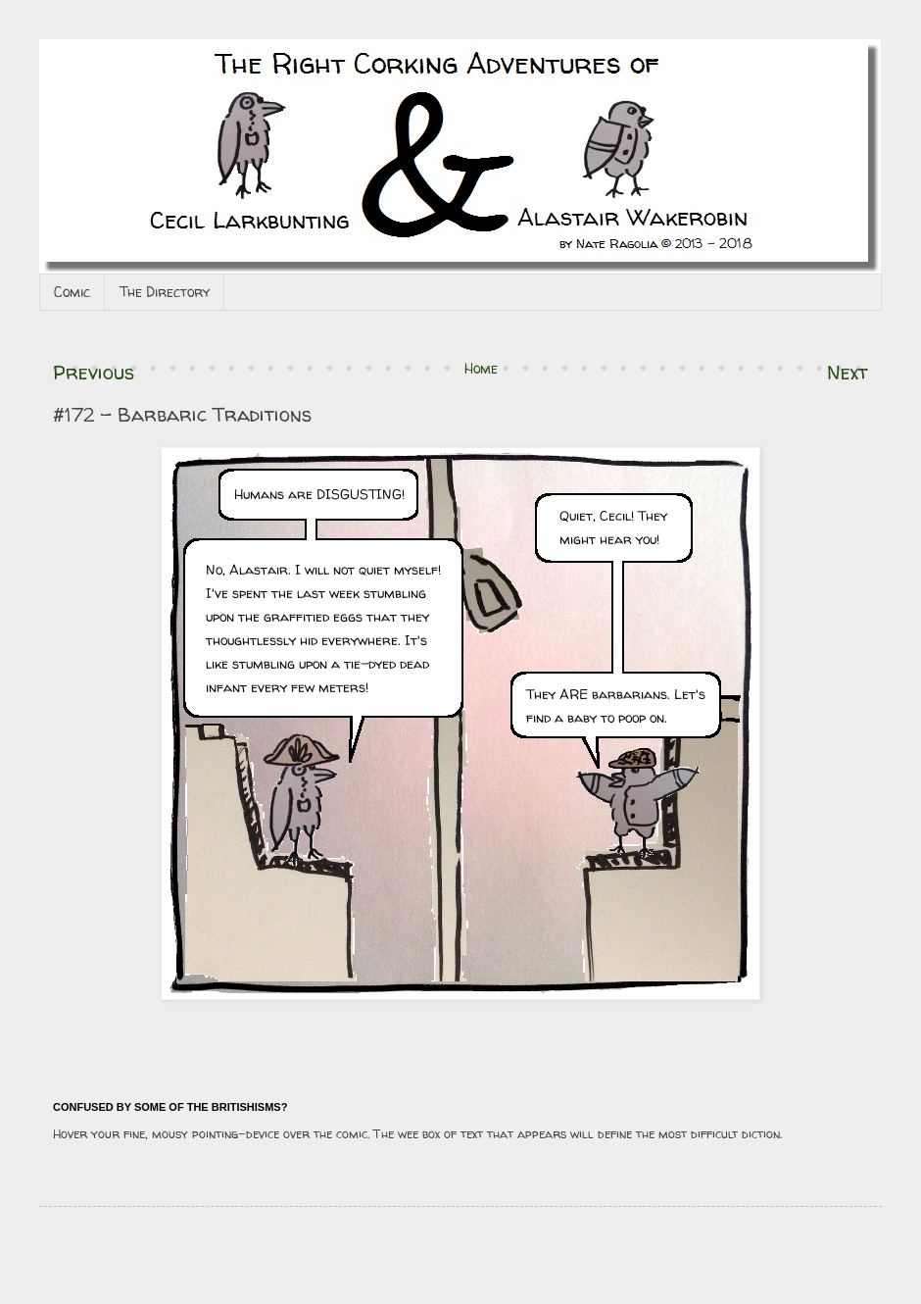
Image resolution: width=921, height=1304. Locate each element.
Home (481, 368)
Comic (72, 291)
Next (847, 372)
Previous (93, 372)
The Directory (165, 291)
